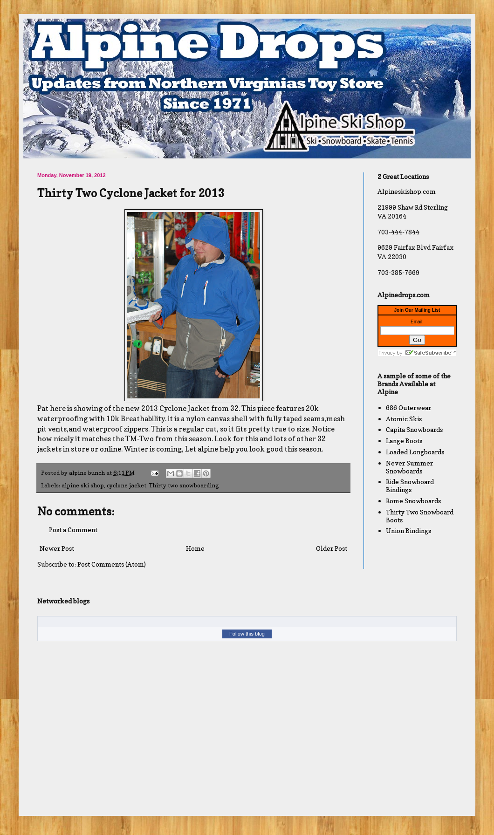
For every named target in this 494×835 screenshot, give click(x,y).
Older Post (331, 548)
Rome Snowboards (413, 501)
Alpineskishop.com (406, 191)
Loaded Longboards (415, 452)
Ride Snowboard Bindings (410, 485)
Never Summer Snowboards (409, 467)
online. (111, 449)
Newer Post (57, 548)
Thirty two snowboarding (184, 485)
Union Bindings (408, 530)
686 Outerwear (408, 407)
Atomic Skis (404, 419)
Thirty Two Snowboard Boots (419, 516)
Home (195, 548)
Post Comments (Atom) (111, 564)
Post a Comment (73, 530)
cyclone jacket (126, 485)
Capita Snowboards (414, 429)
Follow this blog (247, 634)
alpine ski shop (83, 485)
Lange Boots (404, 441)
